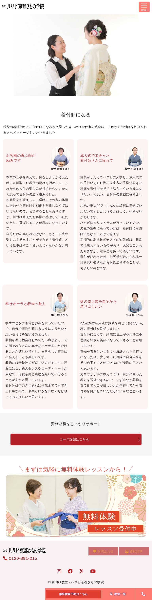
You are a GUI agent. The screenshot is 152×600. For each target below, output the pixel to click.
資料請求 (134, 552)
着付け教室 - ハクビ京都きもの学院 (78, 582)
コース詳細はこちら (74, 439)
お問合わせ (105, 552)
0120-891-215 (20, 558)
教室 (118, 594)
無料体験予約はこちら (73, 594)
